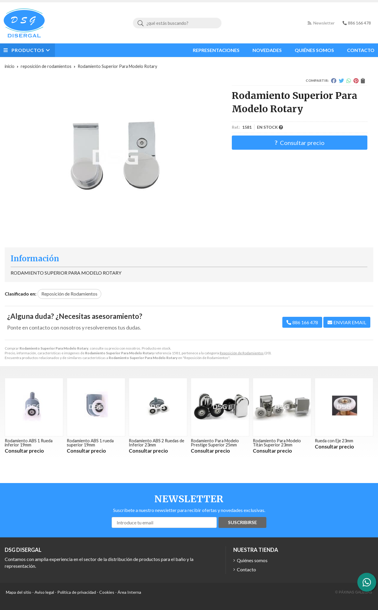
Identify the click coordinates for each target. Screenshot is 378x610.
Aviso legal (44, 592)
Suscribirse (242, 522)
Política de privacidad (76, 592)
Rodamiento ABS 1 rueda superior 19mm (90, 442)
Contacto (246, 569)
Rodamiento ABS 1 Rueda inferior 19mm (29, 442)
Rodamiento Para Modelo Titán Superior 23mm (277, 442)
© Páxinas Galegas (353, 592)
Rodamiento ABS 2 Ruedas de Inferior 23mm (156, 442)
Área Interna (129, 592)
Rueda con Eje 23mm (334, 440)
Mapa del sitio (18, 592)
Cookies (106, 592)
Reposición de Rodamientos (242, 353)
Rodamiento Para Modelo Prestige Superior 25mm (215, 442)
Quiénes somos (252, 560)
